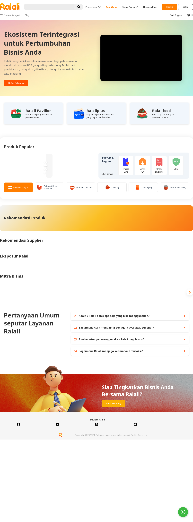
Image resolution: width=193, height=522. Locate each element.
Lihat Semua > (108, 174)
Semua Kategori (18, 187)
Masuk (169, 7)
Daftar (185, 7)
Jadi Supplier (176, 15)
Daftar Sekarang (16, 83)
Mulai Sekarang (113, 403)
